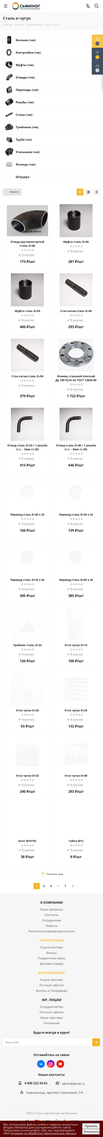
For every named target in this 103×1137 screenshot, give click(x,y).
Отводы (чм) (25, 77)
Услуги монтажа (51, 947)
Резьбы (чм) (25, 102)
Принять (91, 1126)
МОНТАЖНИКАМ (51, 973)
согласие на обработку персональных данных (43, 1133)
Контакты (51, 915)
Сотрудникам (51, 920)
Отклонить (91, 1132)
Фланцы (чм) (25, 164)
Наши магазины (51, 909)
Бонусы (51, 953)
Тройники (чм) (27, 127)
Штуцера (22, 177)
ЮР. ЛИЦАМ (51, 1000)
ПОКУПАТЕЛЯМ (51, 940)
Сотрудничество (51, 1007)
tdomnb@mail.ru (73, 1084)
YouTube (60, 1064)
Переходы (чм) (27, 90)
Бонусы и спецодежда (51, 990)
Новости (52, 926)
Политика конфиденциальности (51, 931)
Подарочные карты (51, 958)
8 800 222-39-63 (36, 1083)
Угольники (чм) (28, 152)
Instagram (51, 1064)
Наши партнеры (51, 1017)
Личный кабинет (51, 985)
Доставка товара (51, 963)
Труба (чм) (24, 139)
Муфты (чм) (25, 65)
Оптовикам (51, 1023)
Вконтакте (41, 1064)
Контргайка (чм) (28, 52)
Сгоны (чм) (24, 115)
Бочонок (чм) (26, 40)
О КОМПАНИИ (51, 902)
